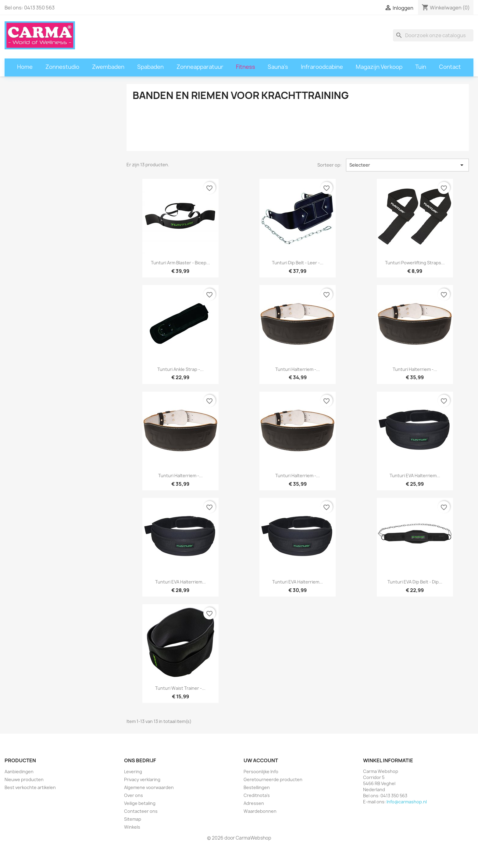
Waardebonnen (260, 811)
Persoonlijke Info (261, 771)
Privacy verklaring (142, 779)
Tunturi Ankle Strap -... (180, 369)
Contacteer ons (141, 811)
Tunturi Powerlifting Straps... (415, 263)
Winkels (132, 827)
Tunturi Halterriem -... (297, 369)
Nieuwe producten (24, 779)
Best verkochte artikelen (30, 787)
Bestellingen (257, 787)
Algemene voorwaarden (149, 787)
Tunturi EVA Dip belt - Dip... (414, 582)
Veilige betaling (139, 803)
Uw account (261, 760)
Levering (133, 771)
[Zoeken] (433, 35)
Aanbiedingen (19, 771)
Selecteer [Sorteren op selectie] (407, 165)
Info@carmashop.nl (407, 802)
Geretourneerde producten (273, 779)
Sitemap (132, 819)
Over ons (133, 795)
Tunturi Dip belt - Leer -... (297, 263)
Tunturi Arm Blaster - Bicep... (180, 263)
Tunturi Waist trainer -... (180, 688)
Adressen (254, 803)
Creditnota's (257, 795)
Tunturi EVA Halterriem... (415, 475)
